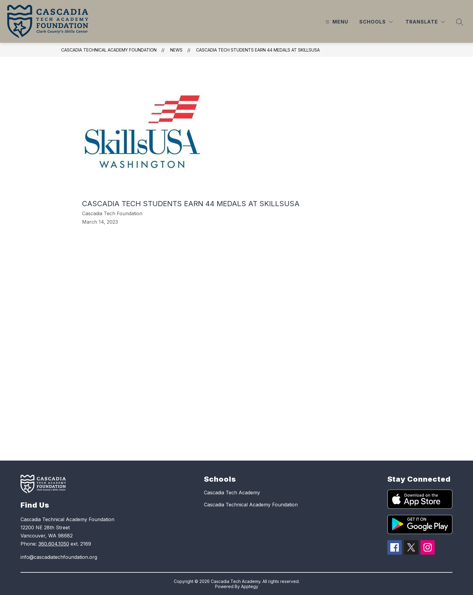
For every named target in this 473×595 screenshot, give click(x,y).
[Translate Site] (425, 22)
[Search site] (459, 22)
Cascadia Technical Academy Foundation (109, 49)
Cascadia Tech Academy (232, 493)
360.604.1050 (53, 544)
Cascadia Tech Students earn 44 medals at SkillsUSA (258, 49)
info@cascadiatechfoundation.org (59, 557)
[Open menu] (336, 22)
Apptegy (249, 586)
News (176, 49)
